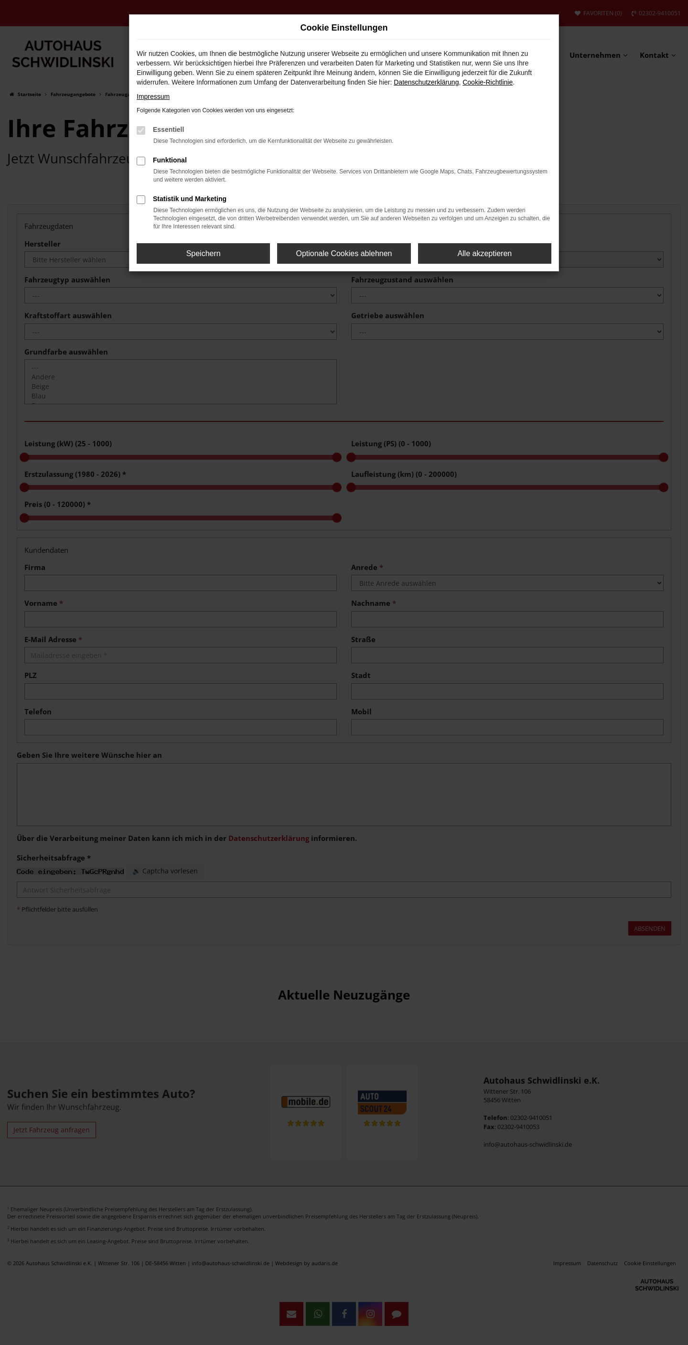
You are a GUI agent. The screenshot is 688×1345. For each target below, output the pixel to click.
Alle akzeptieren (484, 253)
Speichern (203, 253)
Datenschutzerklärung (426, 82)
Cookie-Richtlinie (487, 82)
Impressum (153, 96)
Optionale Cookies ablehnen (344, 253)
